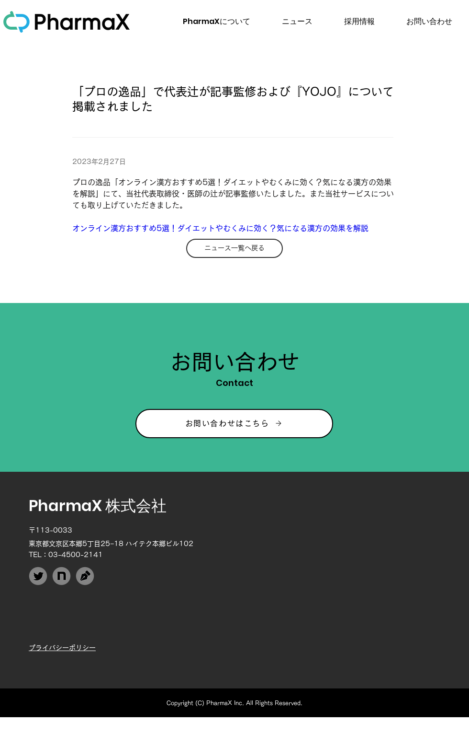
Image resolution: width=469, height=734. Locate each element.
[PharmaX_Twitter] (38, 576)
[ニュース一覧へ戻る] (234, 248)
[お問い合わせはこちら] (234, 423)
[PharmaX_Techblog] (85, 576)
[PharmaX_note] (61, 576)
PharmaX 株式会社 (98, 505)
